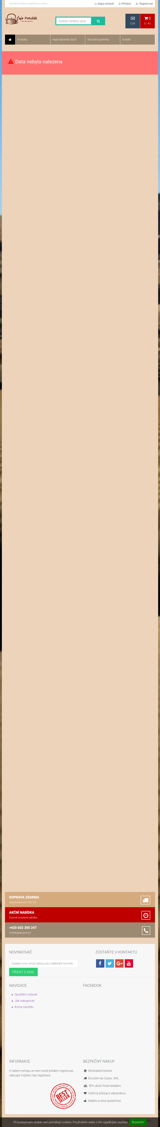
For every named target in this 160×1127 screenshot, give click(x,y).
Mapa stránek (104, 3)
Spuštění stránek (26, 994)
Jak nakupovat (25, 1001)
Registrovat (144, 3)
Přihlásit (125, 3)
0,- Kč (147, 20)
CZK (132, 20)
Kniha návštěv (24, 1007)
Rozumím (138, 1122)
